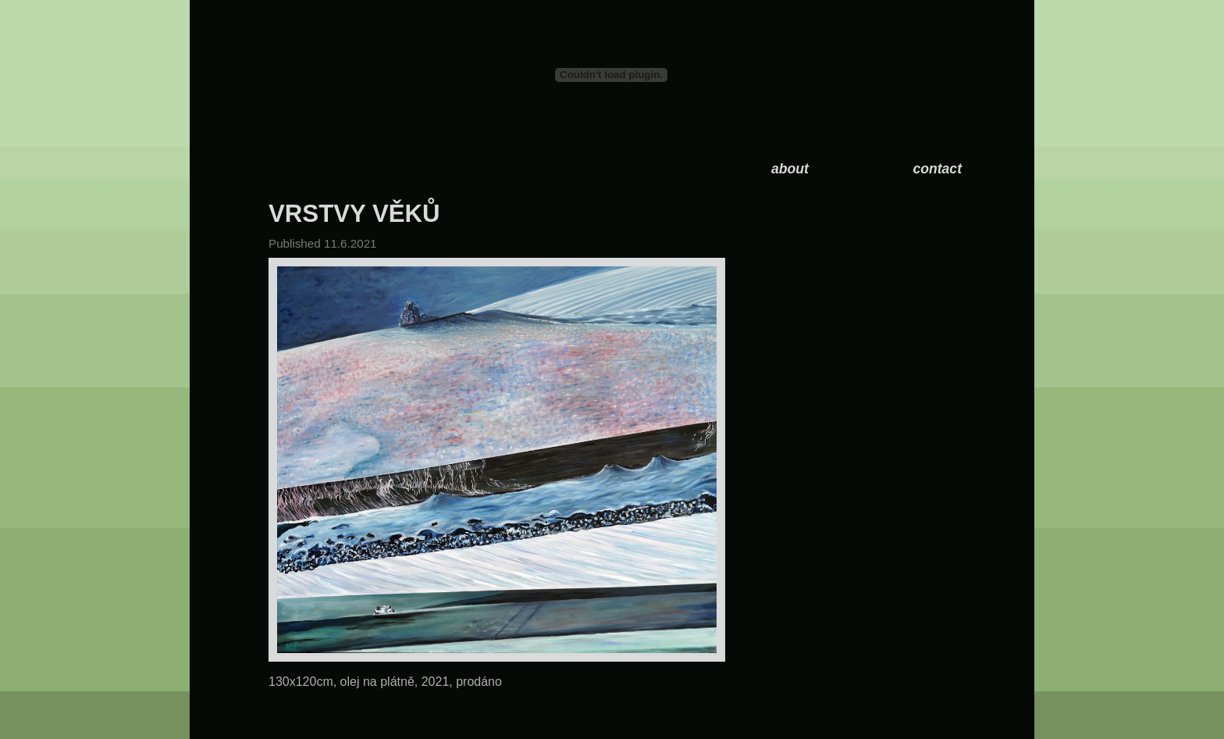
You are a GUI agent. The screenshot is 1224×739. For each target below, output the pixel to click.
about (790, 169)
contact (937, 169)
